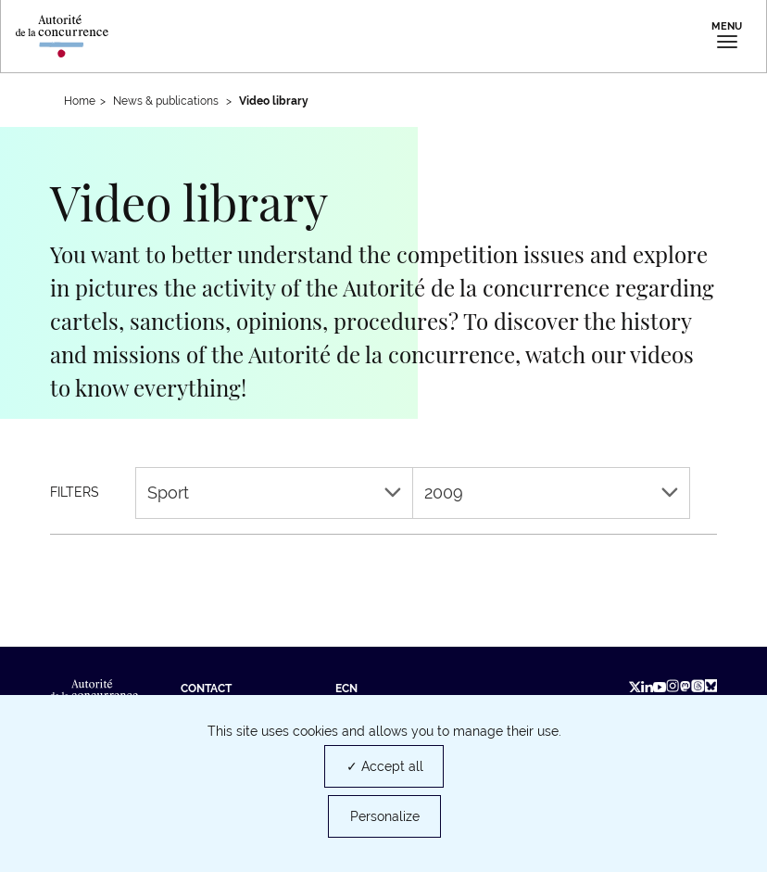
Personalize (385, 816)
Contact (206, 688)
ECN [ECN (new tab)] (346, 688)
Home (79, 101)
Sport (274, 492)
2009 (551, 492)
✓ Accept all (384, 766)
